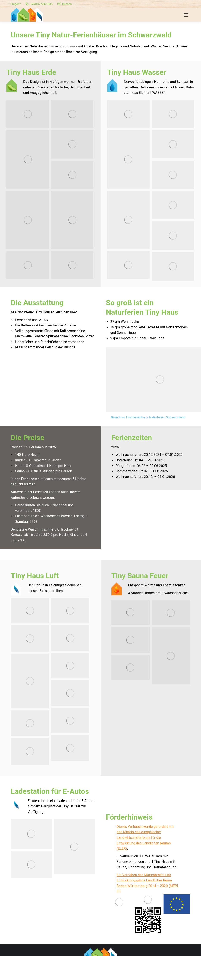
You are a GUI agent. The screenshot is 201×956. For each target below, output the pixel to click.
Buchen (64, 4)
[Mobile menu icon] (186, 15)
